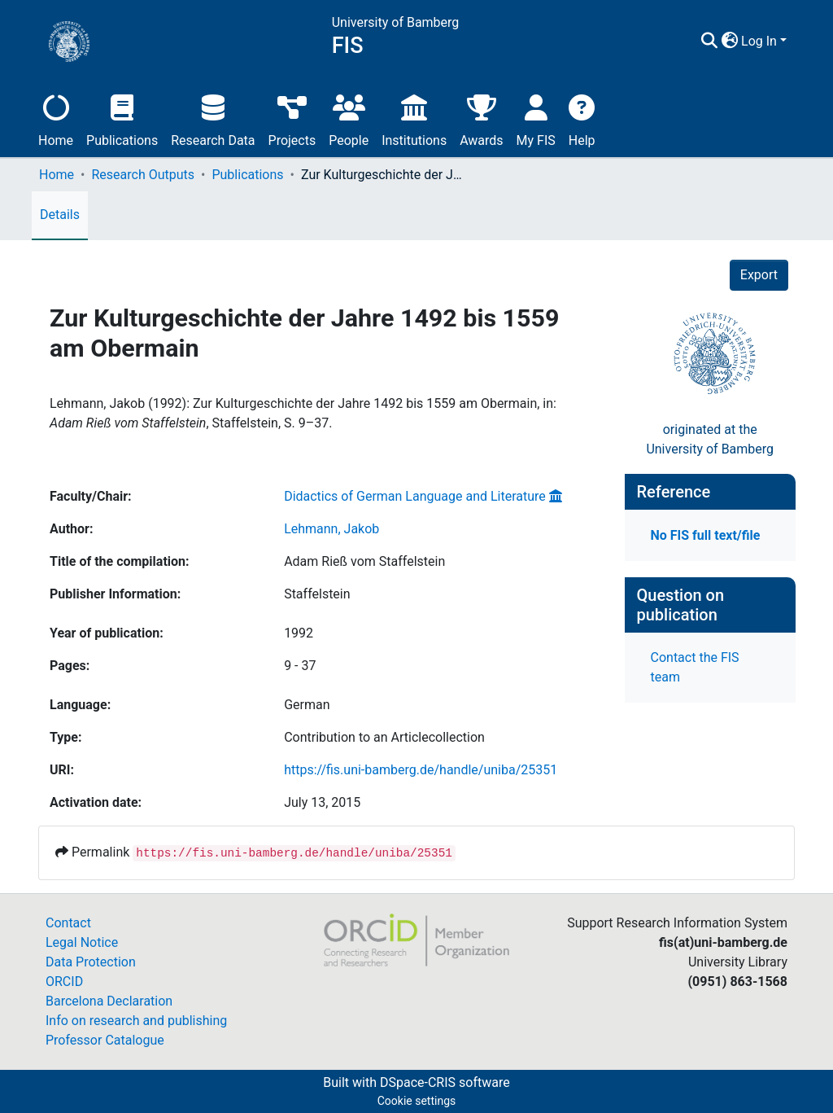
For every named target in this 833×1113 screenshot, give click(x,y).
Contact (68, 923)
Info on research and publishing (136, 1020)
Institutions (414, 118)
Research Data (213, 118)
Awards (481, 118)
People (349, 118)
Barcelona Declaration (109, 1001)
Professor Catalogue (105, 1040)
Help (582, 118)
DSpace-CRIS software (445, 1082)
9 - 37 (300, 665)
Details (60, 214)
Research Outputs (142, 174)
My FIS (536, 118)
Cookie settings (416, 1100)
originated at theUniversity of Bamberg (710, 439)
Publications (122, 118)
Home (55, 118)
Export (759, 275)
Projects (292, 118)
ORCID (64, 981)
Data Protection (91, 962)
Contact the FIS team (695, 667)
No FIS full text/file (706, 535)
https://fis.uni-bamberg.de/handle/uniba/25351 (420, 770)
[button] (729, 41)
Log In (759, 41)
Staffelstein (317, 594)
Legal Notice (82, 942)
